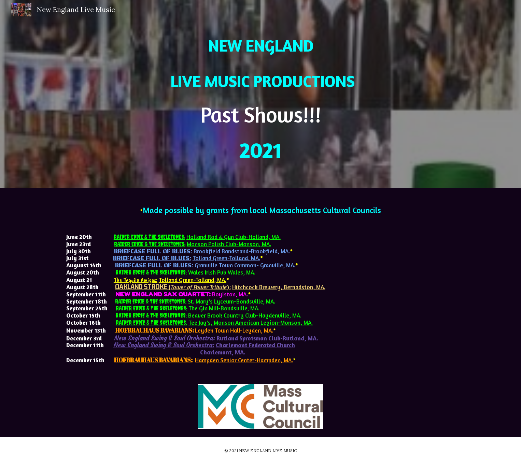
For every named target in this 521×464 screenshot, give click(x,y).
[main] (260, 94)
